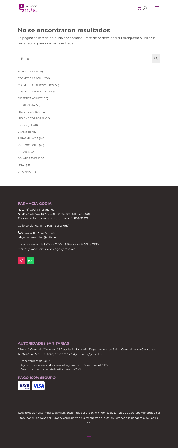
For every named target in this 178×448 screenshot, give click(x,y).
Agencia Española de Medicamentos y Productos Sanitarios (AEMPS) (64, 365)
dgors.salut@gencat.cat (88, 354)
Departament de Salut (35, 360)
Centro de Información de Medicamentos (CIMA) (51, 369)
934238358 (28, 232)
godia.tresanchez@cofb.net (39, 237)
